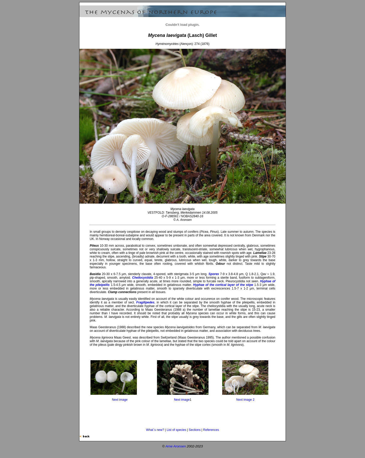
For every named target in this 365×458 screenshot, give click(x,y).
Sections (195, 430)
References (211, 430)
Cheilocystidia (142, 277)
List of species (176, 430)
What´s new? (155, 430)
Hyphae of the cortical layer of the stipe (223, 285)
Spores (214, 274)
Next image (120, 399)
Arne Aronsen (175, 446)
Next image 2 (245, 399)
